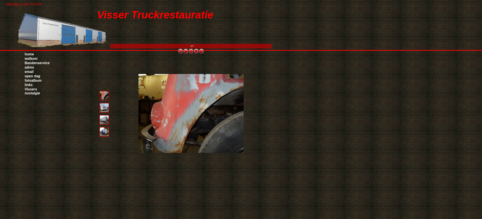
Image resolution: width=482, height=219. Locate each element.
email (29, 72)
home (29, 54)
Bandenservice (37, 63)
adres (29, 67)
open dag (32, 76)
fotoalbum (33, 80)
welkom (31, 58)
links (29, 85)
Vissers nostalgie (32, 91)
